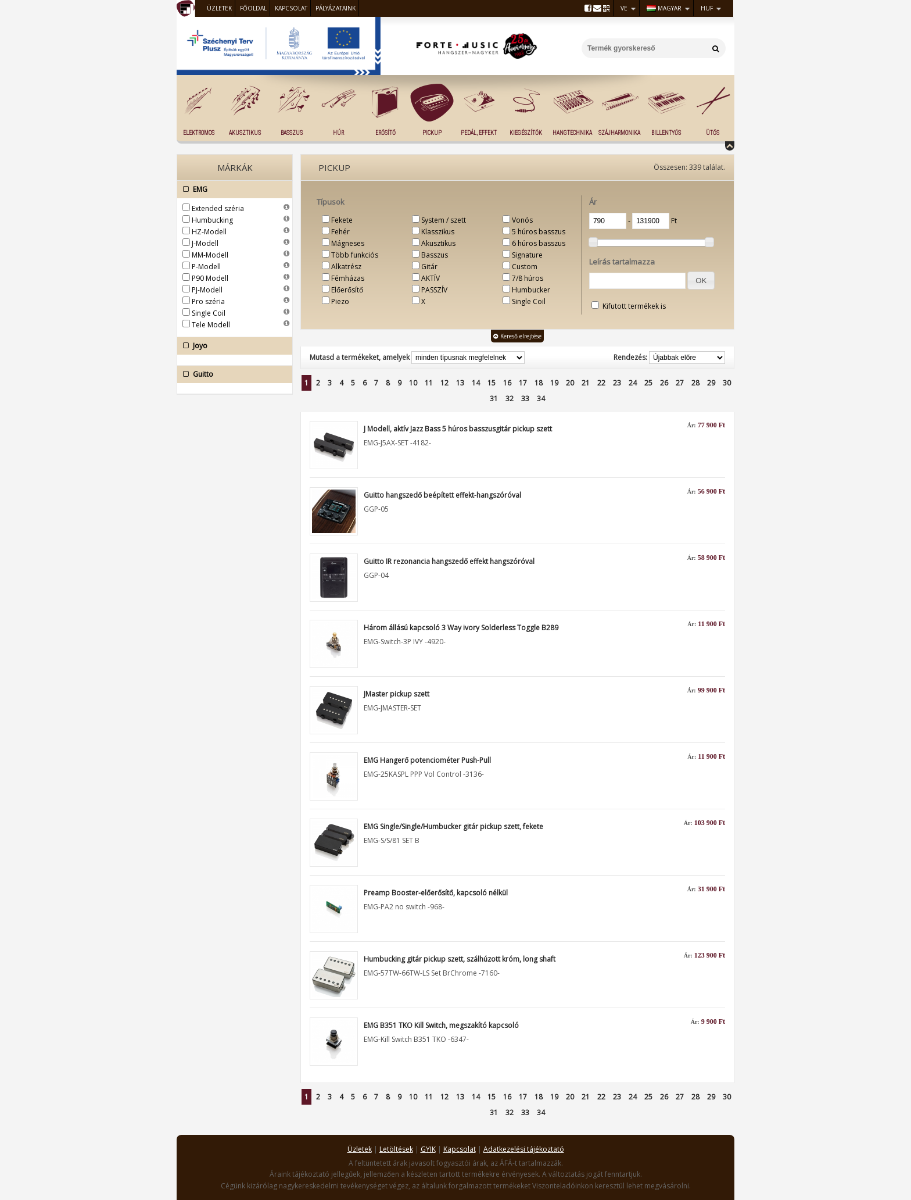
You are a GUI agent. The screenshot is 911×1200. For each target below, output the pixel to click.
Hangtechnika (572, 133)
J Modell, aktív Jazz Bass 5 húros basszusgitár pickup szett (458, 429)
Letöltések (396, 1149)
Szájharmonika (619, 133)
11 (429, 383)
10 (413, 383)
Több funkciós (354, 255)
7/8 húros (527, 278)
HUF (707, 8)
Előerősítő (347, 290)
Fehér (340, 232)
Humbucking (212, 220)
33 (525, 398)
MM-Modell (210, 255)
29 (711, 383)
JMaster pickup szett (396, 694)
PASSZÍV (434, 290)
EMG (231, 189)
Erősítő (385, 133)
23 (617, 383)
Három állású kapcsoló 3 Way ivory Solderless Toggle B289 (461, 628)
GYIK (428, 1149)
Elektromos (198, 133)
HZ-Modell (209, 232)
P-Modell (206, 267)
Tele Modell (211, 325)
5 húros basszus (538, 232)
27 (680, 383)
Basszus (292, 133)
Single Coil (208, 313)
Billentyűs (666, 133)
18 (539, 383)
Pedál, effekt (479, 133)
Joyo (231, 346)
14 (476, 383)
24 (633, 383)
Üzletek (219, 8)
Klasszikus (437, 232)
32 (509, 398)
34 (541, 398)
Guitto (231, 374)
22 (601, 383)
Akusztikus (245, 133)
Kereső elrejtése (517, 336)
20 (570, 383)
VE (624, 8)
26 (664, 383)
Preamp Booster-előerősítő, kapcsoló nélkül (436, 893)
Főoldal (253, 8)
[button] (701, 281)
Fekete (342, 220)
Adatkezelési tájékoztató (523, 1149)
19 (554, 383)
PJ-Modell (207, 290)
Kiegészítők (526, 133)
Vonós (522, 220)
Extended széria (218, 208)
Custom (524, 267)
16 (507, 383)
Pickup (432, 133)
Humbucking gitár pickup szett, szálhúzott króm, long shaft (459, 959)
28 (695, 383)
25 (648, 383)
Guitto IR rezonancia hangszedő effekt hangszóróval (449, 561)
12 (444, 383)
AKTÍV (430, 278)
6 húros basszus (538, 243)
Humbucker (531, 290)
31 (494, 398)
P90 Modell (210, 278)
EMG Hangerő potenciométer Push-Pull (427, 760)
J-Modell (205, 243)
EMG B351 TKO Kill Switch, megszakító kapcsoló (441, 1025)
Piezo (340, 301)
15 (491, 383)
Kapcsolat (291, 8)
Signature (527, 255)
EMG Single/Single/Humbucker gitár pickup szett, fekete (453, 826)
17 (523, 383)
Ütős (712, 133)
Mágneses (347, 243)
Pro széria (208, 301)
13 (460, 383)
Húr (338, 133)
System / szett (443, 220)
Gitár (429, 267)
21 (586, 383)
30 (727, 383)
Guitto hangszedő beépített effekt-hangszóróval (442, 495)
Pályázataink (335, 8)
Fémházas (347, 278)
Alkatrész (346, 267)
